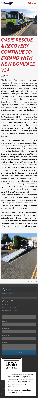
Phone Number (6, 328)
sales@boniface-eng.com (14, 305)
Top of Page (32, 281)
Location (4, 321)
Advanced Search (7, 293)
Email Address (6, 335)
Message (4, 342)
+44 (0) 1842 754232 (11, 307)
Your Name (5, 314)
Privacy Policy (11, 384)
